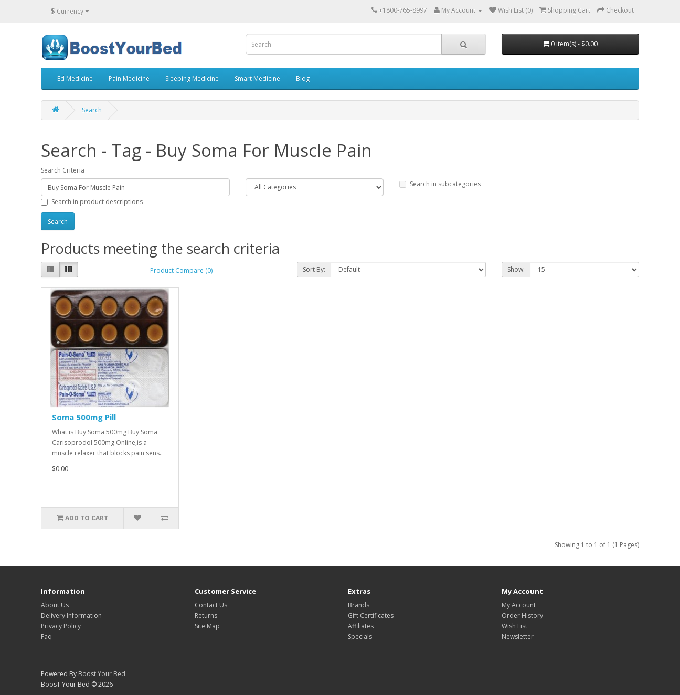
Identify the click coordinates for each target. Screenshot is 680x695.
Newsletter (518, 636)
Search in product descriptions (92, 201)
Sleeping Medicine (192, 78)
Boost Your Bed (101, 673)
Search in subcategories (440, 183)
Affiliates (361, 626)
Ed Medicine (75, 78)
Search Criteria (62, 170)
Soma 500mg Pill (84, 417)
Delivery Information (71, 615)
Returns (206, 615)
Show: (516, 269)
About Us (55, 605)
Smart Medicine (257, 78)
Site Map (207, 626)
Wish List (514, 626)
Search (92, 109)
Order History (522, 615)
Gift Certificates (371, 615)
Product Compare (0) (181, 270)
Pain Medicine (129, 78)
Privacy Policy (61, 626)
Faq (46, 636)
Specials (360, 636)
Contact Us (211, 605)
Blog (303, 78)
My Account (519, 605)
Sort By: (314, 269)
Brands (358, 605)
